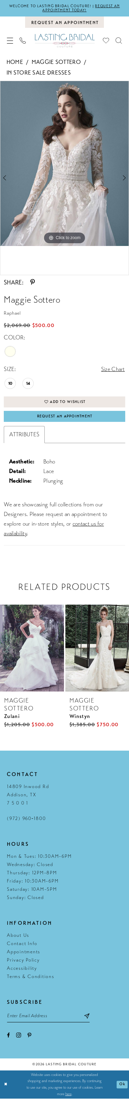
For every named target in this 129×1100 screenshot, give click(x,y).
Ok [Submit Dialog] (122, 1086)
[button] (10, 40)
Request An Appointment (65, 417)
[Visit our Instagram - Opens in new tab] (18, 1037)
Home (15, 62)
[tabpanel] (64, 163)
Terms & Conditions (30, 978)
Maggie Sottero (56, 62)
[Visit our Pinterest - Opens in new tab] (29, 1037)
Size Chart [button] (113, 369)
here (68, 1095)
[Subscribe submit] (90, 1017)
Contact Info (22, 945)
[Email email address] (50, 1017)
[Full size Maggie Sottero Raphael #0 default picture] (64, 163)
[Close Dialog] (6, 1086)
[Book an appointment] (64, 22)
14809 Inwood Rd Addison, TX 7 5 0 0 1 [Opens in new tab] (28, 796)
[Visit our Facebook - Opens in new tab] (8, 1037)
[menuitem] (10, 40)
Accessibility (22, 970)
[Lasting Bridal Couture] (64, 41)
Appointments (23, 953)
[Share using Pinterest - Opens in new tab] (32, 283)
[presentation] (32, 649)
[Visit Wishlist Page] (106, 40)
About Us (18, 937)
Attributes (24, 435)
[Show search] (118, 40)
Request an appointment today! (82, 8)
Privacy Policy (23, 961)
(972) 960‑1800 (26, 820)
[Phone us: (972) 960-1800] (23, 40)
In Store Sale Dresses (39, 72)
